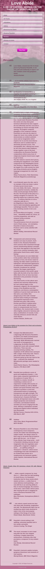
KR (25, 567)
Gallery (6, 26)
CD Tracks (7, 19)
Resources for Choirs (10, 29)
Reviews (6, 36)
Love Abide (22, 3)
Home (5, 15)
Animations (7, 22)
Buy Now (22, 50)
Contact (6, 44)
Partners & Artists (9, 40)
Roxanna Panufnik (9, 33)
